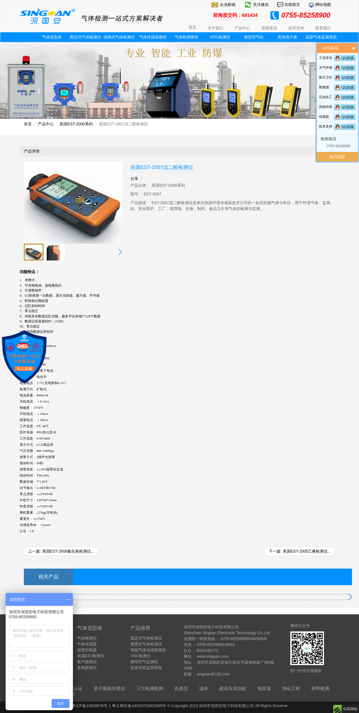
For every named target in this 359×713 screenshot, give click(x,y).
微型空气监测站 (144, 661)
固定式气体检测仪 (85, 37)
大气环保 (325, 68)
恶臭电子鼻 (287, 37)
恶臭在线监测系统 (146, 667)
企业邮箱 (228, 4)
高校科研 (325, 107)
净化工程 (291, 688)
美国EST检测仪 (90, 656)
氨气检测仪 (87, 661)
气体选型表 (52, 37)
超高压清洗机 (232, 688)
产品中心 (46, 124)
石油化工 (325, 97)
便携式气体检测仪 (119, 37)
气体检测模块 (186, 37)
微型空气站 (254, 37)
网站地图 (322, 4)
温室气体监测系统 (321, 37)
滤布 (203, 688)
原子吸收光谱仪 (109, 688)
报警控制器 (87, 650)
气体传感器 (87, 644)
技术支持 (325, 126)
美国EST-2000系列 (76, 124)
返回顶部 (337, 156)
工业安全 (325, 58)
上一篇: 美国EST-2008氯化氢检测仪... (61, 551)
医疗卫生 (325, 77)
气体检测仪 (87, 638)
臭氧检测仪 (87, 667)
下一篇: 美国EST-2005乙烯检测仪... (300, 551)
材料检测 (320, 688)
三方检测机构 (149, 688)
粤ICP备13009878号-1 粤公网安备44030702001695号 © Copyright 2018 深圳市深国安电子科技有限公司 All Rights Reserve (179, 705)
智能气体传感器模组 (148, 650)
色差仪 (181, 688)
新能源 (324, 87)
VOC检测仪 (220, 37)
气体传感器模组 (153, 37)
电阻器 (264, 688)
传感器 (324, 117)
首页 (192, 27)
